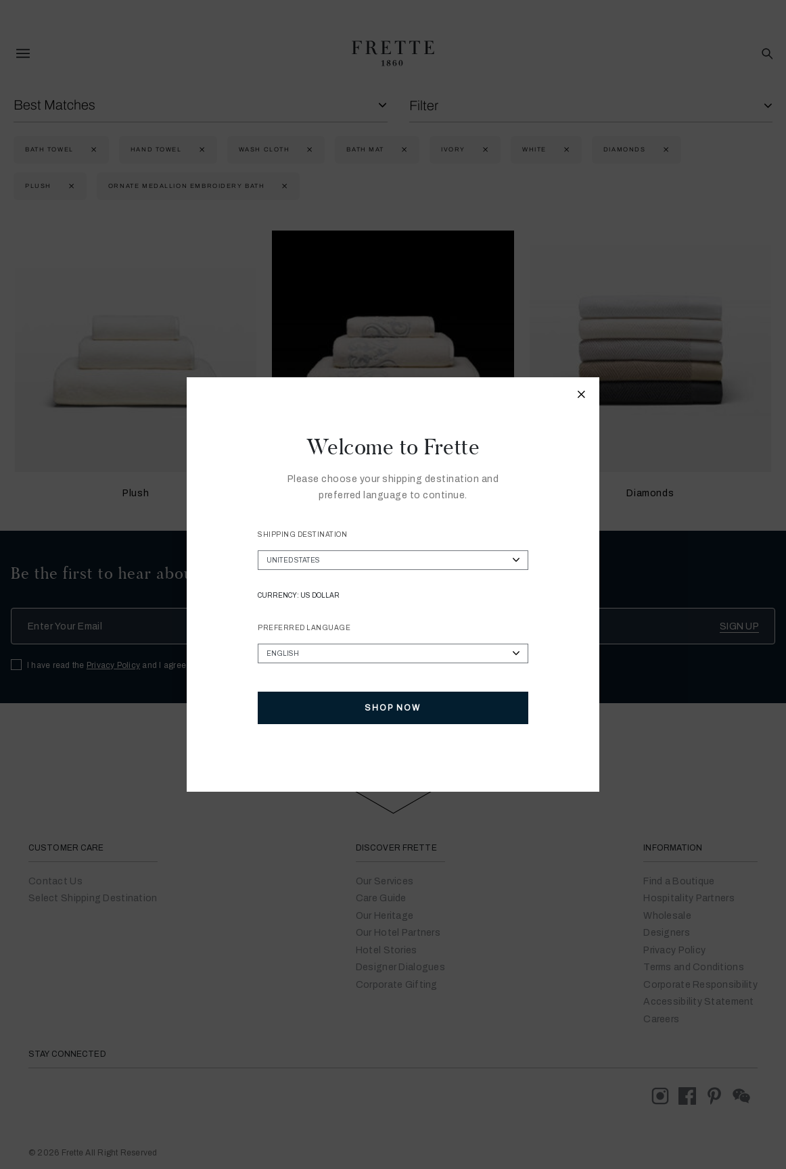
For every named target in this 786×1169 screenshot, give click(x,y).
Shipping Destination (302, 534)
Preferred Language (304, 627)
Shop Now (393, 708)
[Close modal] (582, 396)
